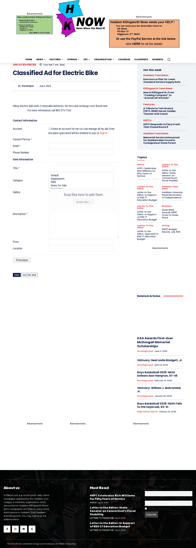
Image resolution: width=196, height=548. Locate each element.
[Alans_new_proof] (160, 269)
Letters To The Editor (145, 207)
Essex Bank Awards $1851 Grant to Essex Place (170, 213)
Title (16, 168)
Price (16, 241)
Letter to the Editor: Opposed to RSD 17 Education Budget (147, 235)
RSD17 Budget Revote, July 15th (171, 230)
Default (81, 175)
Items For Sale (81, 185)
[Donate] (34, 24)
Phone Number (21, 152)
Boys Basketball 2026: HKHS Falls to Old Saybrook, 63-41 (159, 405)
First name (149, 489)
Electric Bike (29, 275)
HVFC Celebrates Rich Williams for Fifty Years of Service (112, 497)
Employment (81, 178)
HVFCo (93, 502)
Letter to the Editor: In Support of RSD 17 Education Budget (147, 215)
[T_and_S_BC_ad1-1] (78, 439)
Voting (165, 226)
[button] (169, 59)
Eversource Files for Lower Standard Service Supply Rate (161, 81)
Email (17, 145)
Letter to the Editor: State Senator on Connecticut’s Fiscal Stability (113, 510)
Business (167, 206)
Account (17, 128)
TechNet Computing (66, 543)
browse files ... (83, 202)
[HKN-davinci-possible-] (34, 443)
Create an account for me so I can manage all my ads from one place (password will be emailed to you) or (81, 131)
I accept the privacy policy (158, 509)
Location (17, 248)
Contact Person (22, 139)
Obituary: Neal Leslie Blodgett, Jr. (160, 360)
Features (149, 104)
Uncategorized (24, 64)
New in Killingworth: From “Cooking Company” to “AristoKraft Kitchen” (158, 95)
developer (28, 86)
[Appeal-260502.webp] (144, 33)
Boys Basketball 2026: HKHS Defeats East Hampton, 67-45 (157, 374)
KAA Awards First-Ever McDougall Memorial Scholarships (155, 342)
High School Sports (147, 411)
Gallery (16, 192)
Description (20, 213)
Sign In (103, 133)
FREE (81, 182)
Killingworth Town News (157, 88)
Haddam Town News (155, 75)
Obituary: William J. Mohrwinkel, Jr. (159, 389)
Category (18, 180)
